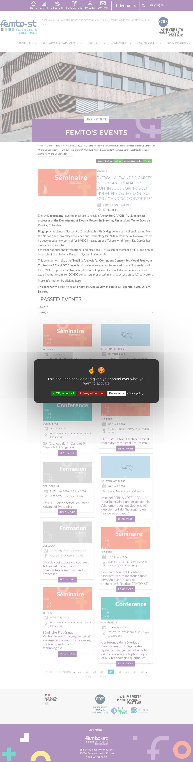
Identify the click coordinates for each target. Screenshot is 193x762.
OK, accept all (63, 393)
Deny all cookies (91, 393)
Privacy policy (135, 393)
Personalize (116, 393)
